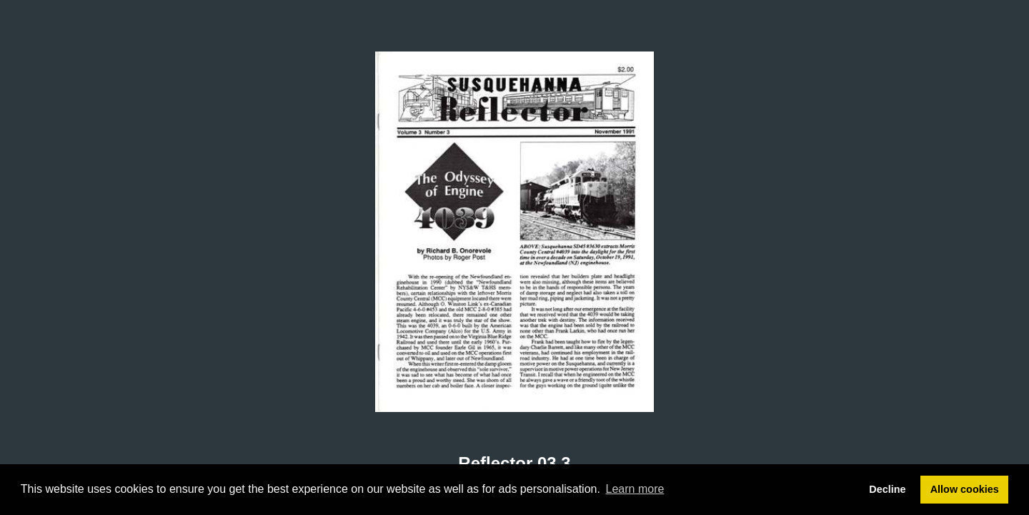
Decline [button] (887, 489)
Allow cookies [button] (964, 489)
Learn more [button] (635, 489)
